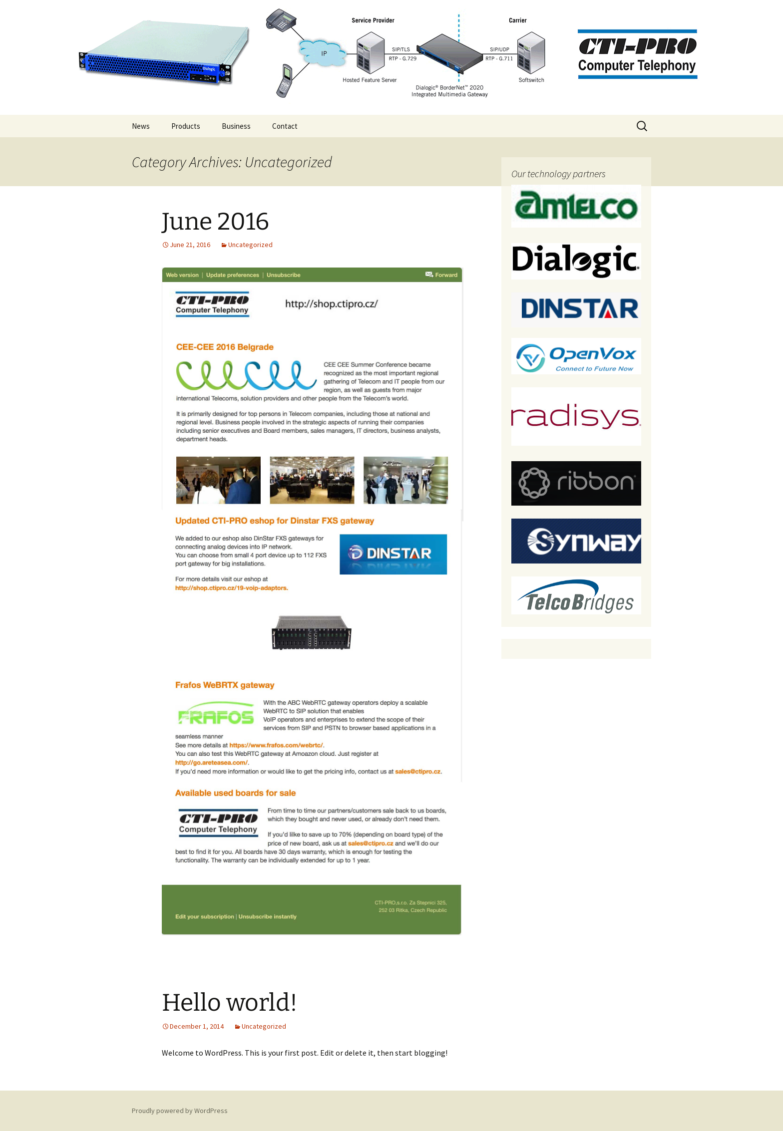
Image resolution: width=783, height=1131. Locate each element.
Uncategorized (250, 244)
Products (185, 126)
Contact (285, 126)
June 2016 (215, 221)
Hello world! (230, 1002)
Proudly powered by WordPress (180, 1110)
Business (236, 126)
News (141, 126)
